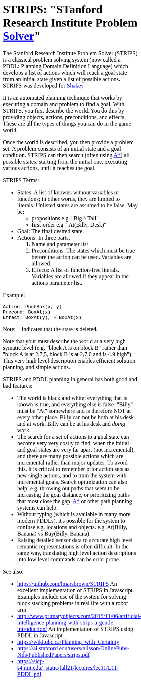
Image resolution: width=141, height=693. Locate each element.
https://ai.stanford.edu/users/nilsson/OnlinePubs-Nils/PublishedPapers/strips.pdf (73, 655)
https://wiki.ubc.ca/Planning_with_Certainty (68, 645)
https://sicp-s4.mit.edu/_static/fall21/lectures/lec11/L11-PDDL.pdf (68, 670)
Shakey (75, 85)
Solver (18, 35)
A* (117, 155)
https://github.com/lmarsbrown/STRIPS (63, 587)
